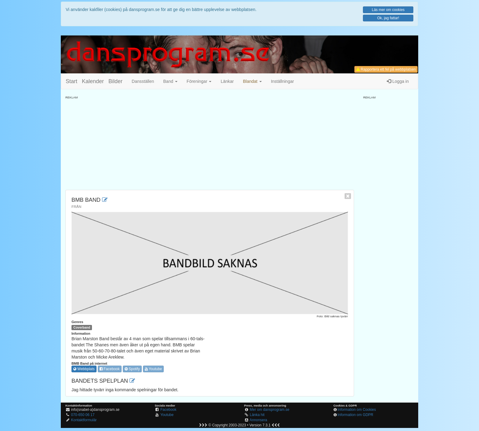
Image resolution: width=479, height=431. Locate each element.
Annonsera (258, 420)
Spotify (132, 369)
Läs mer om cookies (388, 10)
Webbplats (84, 369)
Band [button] (170, 81)
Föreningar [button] (199, 81)
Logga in (398, 81)
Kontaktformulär (84, 420)
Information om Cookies (357, 409)
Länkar (227, 81)
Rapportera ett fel (386, 69)
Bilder (115, 81)
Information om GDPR (355, 415)
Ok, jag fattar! (388, 18)
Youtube (153, 369)
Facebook (110, 369)
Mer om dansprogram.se (270, 409)
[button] (252, 81)
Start (71, 81)
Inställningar (282, 81)
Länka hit (257, 415)
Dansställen (143, 81)
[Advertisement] (209, 142)
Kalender (93, 81)
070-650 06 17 (83, 415)
